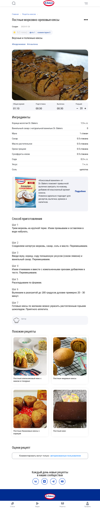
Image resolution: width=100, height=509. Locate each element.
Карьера (57, 494)
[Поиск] (13, 3)
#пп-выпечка (32, 44)
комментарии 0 (43, 32)
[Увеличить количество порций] (85, 108)
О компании (35, 491)
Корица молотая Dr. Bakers (25, 123)
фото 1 (32, 32)
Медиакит (50, 497)
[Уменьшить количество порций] (77, 108)
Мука (14, 133)
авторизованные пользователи (65, 443)
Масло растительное (22, 144)
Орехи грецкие (19, 149)
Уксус (14, 164)
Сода (14, 159)
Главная (15, 14)
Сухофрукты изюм (21, 154)
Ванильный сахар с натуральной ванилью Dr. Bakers (37, 128)
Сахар (15, 138)
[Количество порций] (81, 108)
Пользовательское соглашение (39, 494)
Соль (14, 169)
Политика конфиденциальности (55, 491)
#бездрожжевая (19, 44)
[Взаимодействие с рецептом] (86, 19)
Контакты (67, 494)
